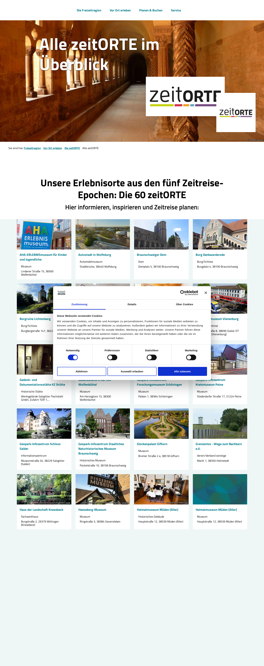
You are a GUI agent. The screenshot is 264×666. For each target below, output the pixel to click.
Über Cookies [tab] (184, 304)
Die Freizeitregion (89, 10)
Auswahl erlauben (132, 371)
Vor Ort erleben (120, 10)
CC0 (68, 248)
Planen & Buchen (151, 10)
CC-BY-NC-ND (183, 248)
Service (176, 10)
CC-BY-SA (184, 437)
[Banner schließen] (206, 293)
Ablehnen (81, 371)
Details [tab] (132, 304)
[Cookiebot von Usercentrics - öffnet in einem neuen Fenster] (182, 292)
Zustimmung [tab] (79, 304)
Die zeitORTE (72, 148)
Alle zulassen (182, 371)
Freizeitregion (32, 148)
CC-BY (68, 503)
